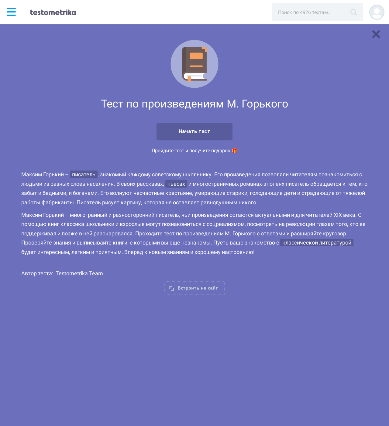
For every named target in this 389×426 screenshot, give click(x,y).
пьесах (176, 184)
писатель (83, 174)
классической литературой (316, 242)
